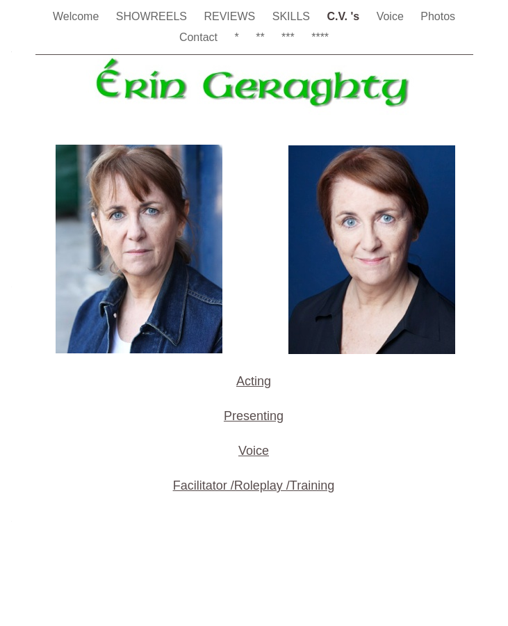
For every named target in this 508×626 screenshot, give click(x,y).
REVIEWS (231, 16)
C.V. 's (344, 16)
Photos (437, 16)
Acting (253, 381)
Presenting (254, 416)
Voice (392, 16)
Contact (200, 37)
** (262, 37)
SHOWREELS (153, 16)
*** (289, 37)
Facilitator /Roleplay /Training (253, 485)
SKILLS (292, 16)
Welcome (77, 16)
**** (320, 37)
